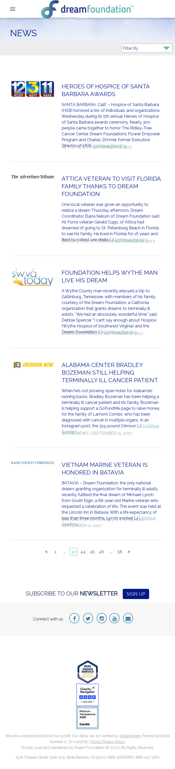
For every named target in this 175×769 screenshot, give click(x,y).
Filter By (130, 48)
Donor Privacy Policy (108, 742)
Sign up (136, 593)
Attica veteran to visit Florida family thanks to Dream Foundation (111, 186)
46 (101, 551)
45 (92, 551)
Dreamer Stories (81, 333)
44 (82, 551)
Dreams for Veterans (86, 241)
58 (119, 551)
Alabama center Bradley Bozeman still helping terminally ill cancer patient (110, 372)
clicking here (130, 736)
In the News (75, 147)
